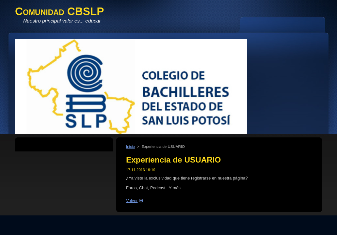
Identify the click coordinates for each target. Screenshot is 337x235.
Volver (132, 200)
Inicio (130, 147)
